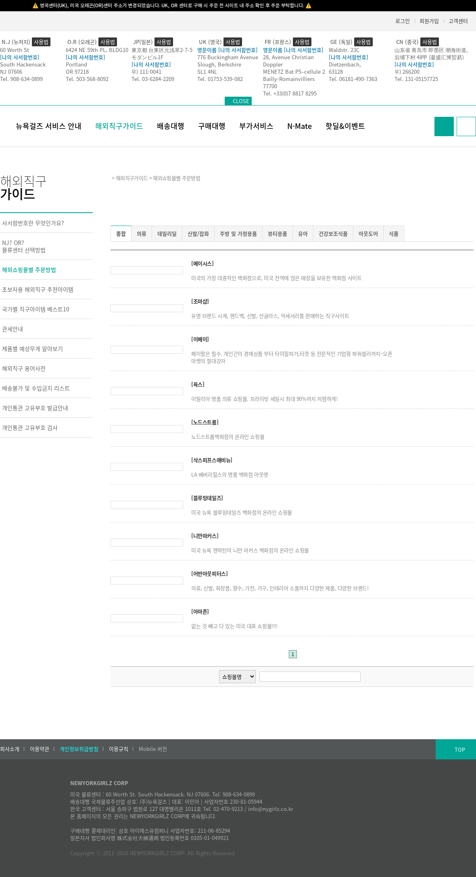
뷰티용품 (277, 233)
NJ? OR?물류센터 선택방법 (24, 246)
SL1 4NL (207, 71)
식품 (394, 233)
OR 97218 (77, 71)
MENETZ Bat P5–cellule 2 (294, 71)
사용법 (41, 42)
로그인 (402, 21)
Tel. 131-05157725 (416, 79)
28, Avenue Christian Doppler (288, 60)
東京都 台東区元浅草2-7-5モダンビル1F (162, 53)
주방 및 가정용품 (238, 233)
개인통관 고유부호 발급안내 (35, 408)
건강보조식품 (333, 233)
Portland (76, 64)
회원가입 (429, 21)
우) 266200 (407, 71)
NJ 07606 (11, 71)
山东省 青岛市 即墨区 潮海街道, (431, 50)
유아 (303, 233)
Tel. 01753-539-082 (220, 79)
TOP (460, 749)
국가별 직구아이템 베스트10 (35, 309)
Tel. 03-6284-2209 (153, 79)
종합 (121, 233)
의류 (141, 233)
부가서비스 (256, 125)
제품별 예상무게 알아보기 (32, 348)
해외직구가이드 (119, 125)
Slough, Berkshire (219, 64)
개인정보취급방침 (79, 749)
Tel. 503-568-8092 (87, 79)
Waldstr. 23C (344, 50)
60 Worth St (14, 50)
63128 (336, 71)
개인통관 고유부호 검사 (30, 427)
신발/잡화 (198, 233)
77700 (270, 86)
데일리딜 (167, 233)
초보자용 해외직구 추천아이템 (37, 289)
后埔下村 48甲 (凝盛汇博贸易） (431, 57)
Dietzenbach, (345, 64)
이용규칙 (118, 749)
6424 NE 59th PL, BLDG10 (97, 50)
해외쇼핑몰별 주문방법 (29, 269)
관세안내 (12, 329)
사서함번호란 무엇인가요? (33, 223)
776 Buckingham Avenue (227, 57)
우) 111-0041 (146, 71)
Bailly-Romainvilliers (289, 79)
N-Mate (299, 125)
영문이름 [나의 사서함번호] (227, 50)
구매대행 (211, 125)
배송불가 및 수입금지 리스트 (36, 388)
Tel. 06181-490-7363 (353, 79)
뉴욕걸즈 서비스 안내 (48, 125)
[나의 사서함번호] (20, 57)
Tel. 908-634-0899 (21, 79)
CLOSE (241, 101)
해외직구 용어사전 (24, 368)
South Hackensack (23, 64)
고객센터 (458, 21)
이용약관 (39, 749)
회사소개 (9, 749)
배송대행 (170, 125)
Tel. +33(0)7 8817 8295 (290, 93)
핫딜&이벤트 (345, 125)
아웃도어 (368, 233)
